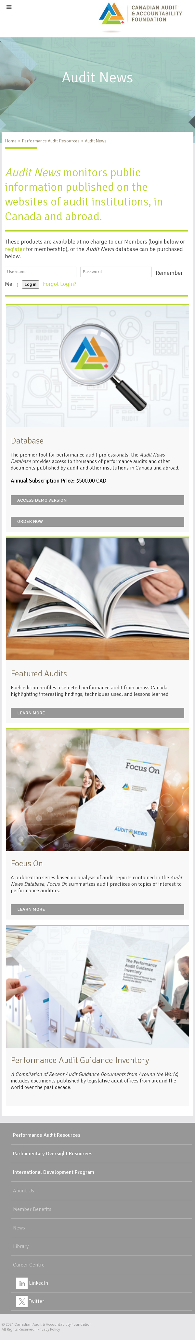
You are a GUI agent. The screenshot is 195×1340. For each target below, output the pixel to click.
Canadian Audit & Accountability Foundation (53, 1324)
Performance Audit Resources (51, 141)
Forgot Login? (60, 283)
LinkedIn (32, 1283)
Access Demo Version (42, 500)
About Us (23, 1190)
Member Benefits (32, 1209)
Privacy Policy (48, 1329)
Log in (30, 284)
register (15, 249)
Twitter (30, 1301)
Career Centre (29, 1264)
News (19, 1227)
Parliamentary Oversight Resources (52, 1153)
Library (21, 1246)
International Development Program (53, 1172)
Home (11, 141)
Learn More (31, 713)
